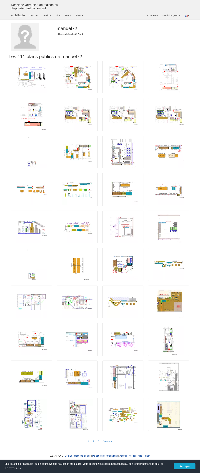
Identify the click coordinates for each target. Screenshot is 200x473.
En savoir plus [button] (13, 468)
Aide (58, 15)
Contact (68, 456)
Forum (68, 15)
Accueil (132, 456)
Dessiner (34, 15)
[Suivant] (107, 441)
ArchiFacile (18, 15)
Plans (79, 15)
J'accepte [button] (185, 466)
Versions (47, 15)
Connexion (152, 15)
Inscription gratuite (171, 15)
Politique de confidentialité (105, 456)
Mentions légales (82, 456)
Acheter (123, 456)
